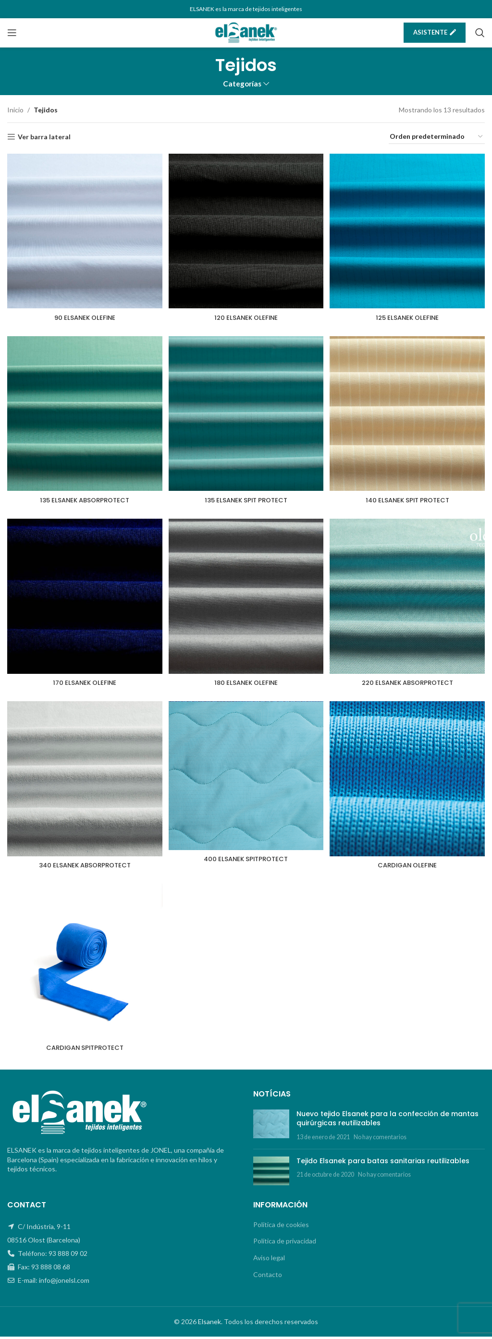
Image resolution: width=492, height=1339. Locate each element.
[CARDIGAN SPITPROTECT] (83, 964)
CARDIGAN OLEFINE (409, 866)
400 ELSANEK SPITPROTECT (246, 859)
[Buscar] (480, 32)
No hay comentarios (380, 1139)
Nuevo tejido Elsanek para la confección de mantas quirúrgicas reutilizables (387, 1120)
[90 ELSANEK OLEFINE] (83, 230)
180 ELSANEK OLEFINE (246, 682)
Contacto (267, 1276)
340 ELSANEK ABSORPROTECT (83, 866)
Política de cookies (281, 1226)
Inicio (15, 110)
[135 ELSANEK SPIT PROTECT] (246, 413)
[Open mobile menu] (12, 32)
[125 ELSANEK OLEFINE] (408, 230)
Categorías (242, 83)
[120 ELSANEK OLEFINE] (246, 230)
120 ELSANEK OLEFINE (246, 315)
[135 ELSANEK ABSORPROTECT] (83, 413)
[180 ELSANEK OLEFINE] (246, 597)
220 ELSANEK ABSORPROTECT (408, 682)
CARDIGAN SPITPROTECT (83, 1050)
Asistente (434, 32)
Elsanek (209, 1323)
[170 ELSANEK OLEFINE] (83, 597)
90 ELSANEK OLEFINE (83, 315)
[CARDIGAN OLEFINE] (408, 781)
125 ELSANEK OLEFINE (409, 315)
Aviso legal (269, 1260)
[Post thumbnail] (271, 1127)
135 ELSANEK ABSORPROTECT (84, 498)
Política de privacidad (284, 1243)
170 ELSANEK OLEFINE (84, 682)
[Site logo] (246, 32)
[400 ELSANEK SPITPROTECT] (246, 778)
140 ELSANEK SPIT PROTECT (409, 498)
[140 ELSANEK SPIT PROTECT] (408, 413)
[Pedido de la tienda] (437, 137)
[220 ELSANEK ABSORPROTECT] (408, 597)
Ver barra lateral (44, 137)
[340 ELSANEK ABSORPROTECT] (83, 781)
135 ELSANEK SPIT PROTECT (246, 498)
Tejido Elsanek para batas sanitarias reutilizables (382, 1163)
